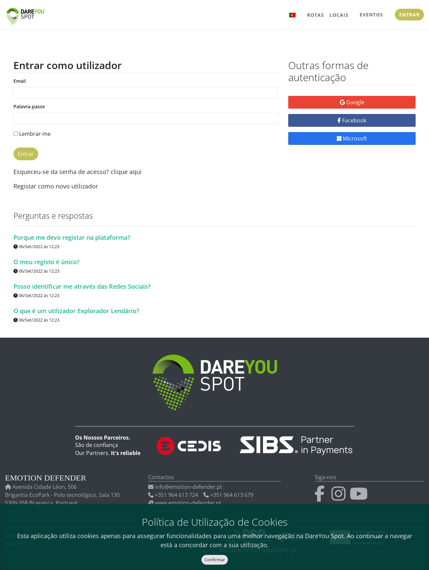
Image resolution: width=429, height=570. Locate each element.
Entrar (409, 14)
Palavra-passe (29, 107)
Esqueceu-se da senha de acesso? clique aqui (77, 172)
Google (352, 102)
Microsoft (352, 138)
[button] (292, 15)
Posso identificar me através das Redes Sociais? (81, 286)
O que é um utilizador (76, 310)
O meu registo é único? (46, 262)
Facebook (352, 120)
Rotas (315, 15)
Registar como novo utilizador (55, 186)
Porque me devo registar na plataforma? (71, 237)
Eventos (371, 14)
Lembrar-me (32, 133)
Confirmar (214, 560)
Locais (339, 15)
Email (19, 81)
